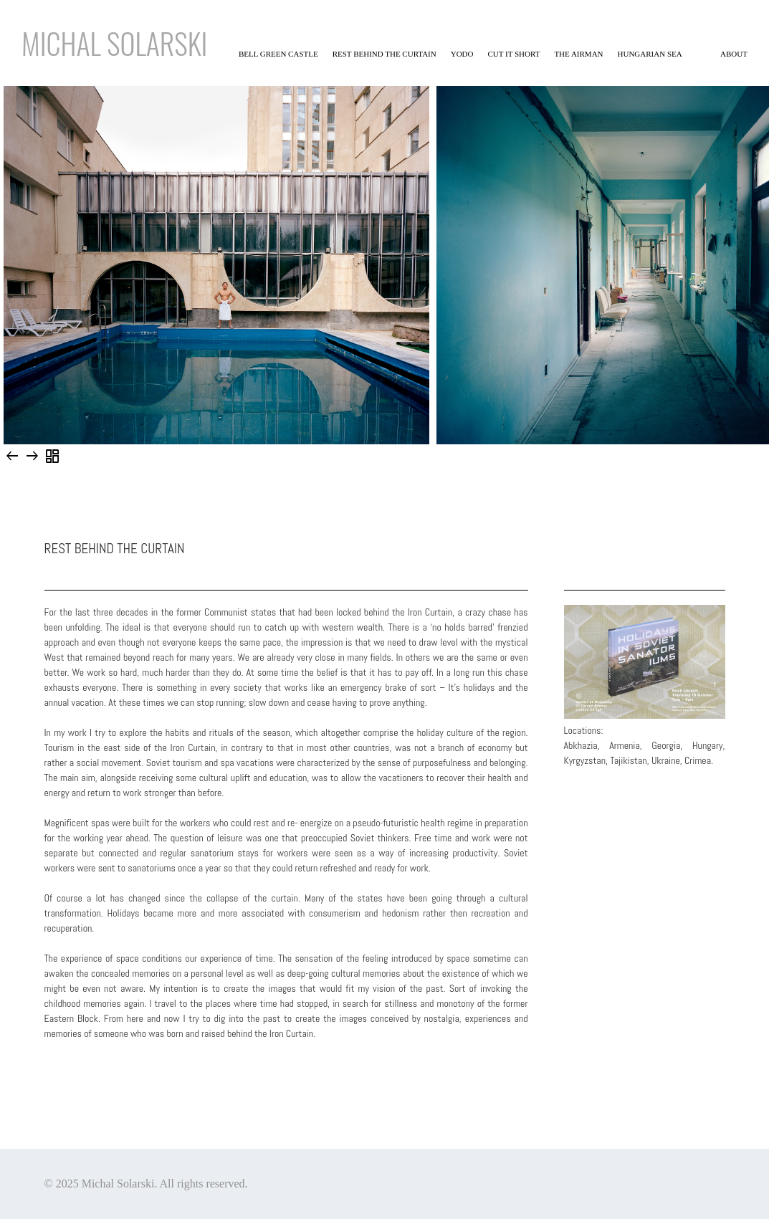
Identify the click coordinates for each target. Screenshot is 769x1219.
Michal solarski (114, 42)
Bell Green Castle (278, 53)
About (733, 53)
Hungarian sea (650, 53)
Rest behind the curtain (384, 53)
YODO (462, 53)
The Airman (578, 53)
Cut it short (514, 53)
